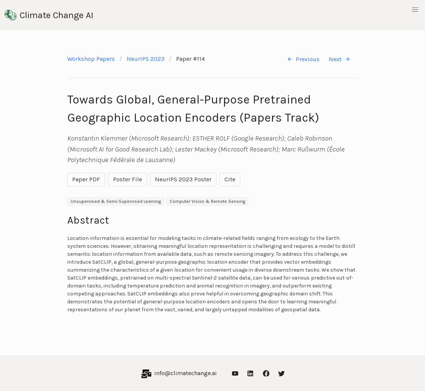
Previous (303, 59)
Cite (229, 179)
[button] (415, 10)
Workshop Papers (91, 58)
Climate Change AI (49, 15)
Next (340, 59)
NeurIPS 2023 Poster (183, 179)
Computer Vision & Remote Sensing (207, 201)
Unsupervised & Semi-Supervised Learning (116, 201)
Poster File (127, 179)
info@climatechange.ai (185, 373)
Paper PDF (86, 179)
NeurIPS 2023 (145, 58)
